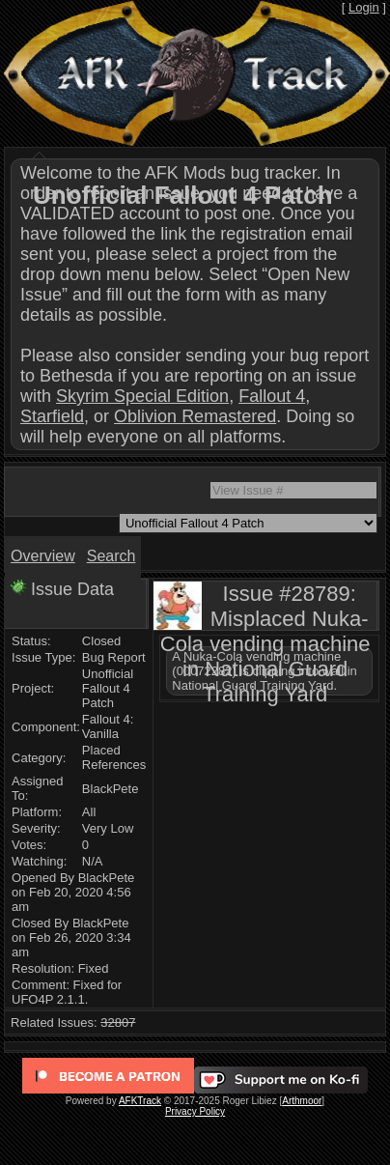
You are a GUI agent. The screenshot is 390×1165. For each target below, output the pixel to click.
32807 (117, 1022)
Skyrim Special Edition (142, 396)
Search (111, 556)
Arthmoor (301, 1100)
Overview (43, 556)
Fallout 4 (271, 396)
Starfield (52, 416)
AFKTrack (140, 1100)
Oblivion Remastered (195, 416)
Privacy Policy (195, 1111)
